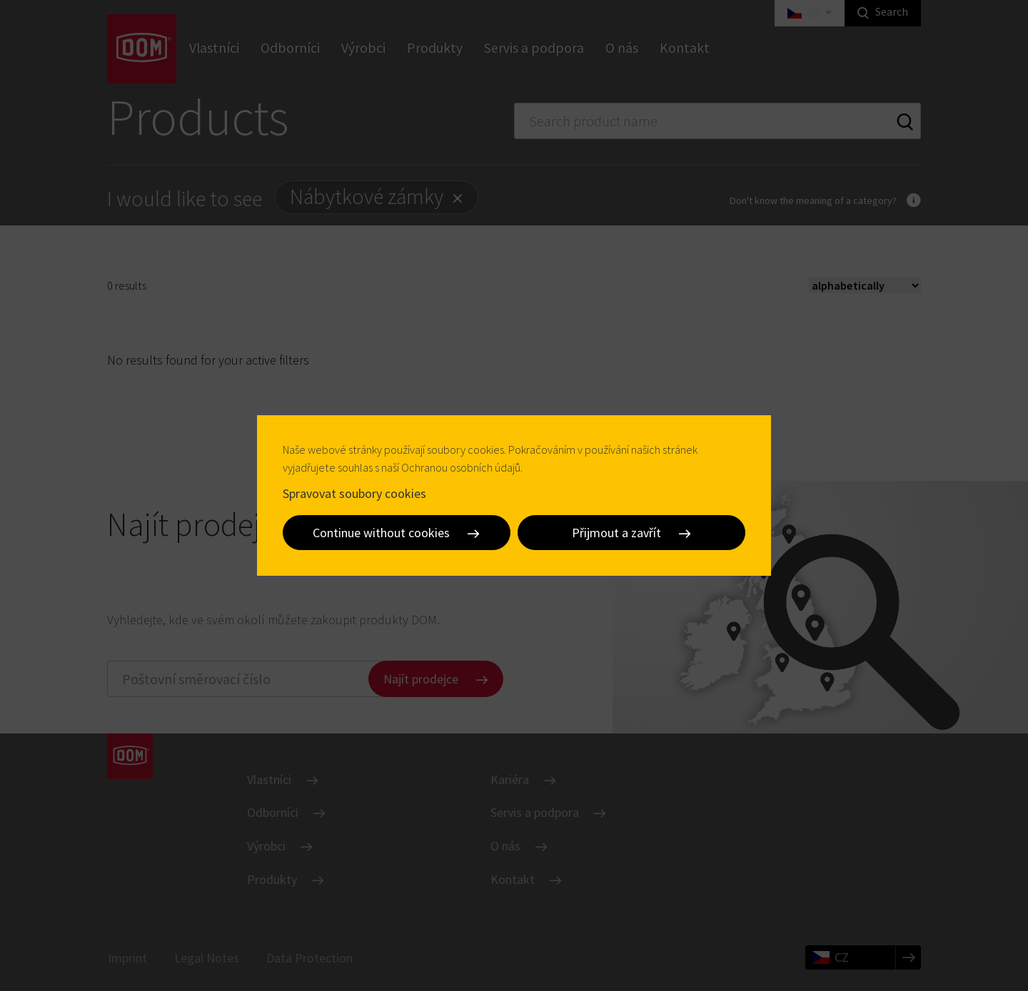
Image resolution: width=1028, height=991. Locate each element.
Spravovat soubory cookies (354, 492)
